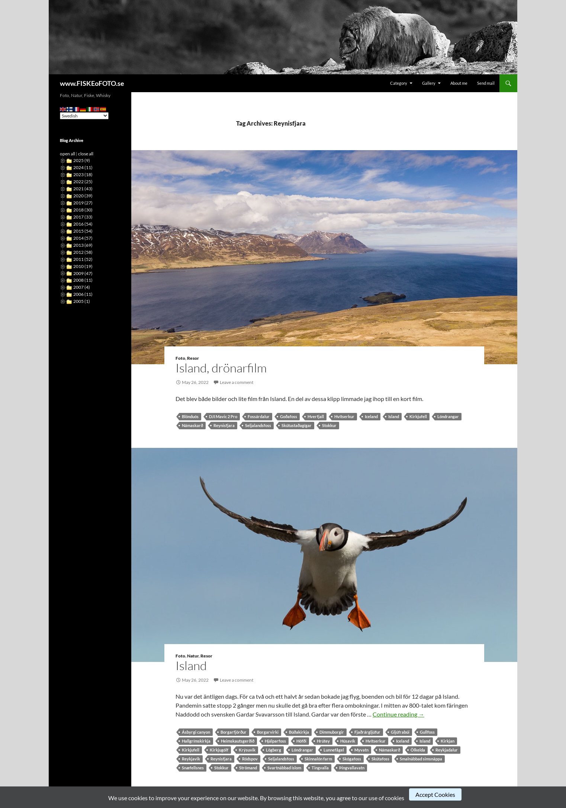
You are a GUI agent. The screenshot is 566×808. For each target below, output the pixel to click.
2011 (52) (83, 259)
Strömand (248, 767)
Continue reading (398, 714)
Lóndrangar (448, 416)
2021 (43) (83, 188)
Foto (180, 358)
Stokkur (329, 425)
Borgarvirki (268, 732)
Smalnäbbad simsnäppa (421, 758)
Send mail (486, 83)
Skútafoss (380, 758)
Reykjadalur (446, 749)
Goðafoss (288, 416)
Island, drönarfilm (221, 367)
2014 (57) (83, 238)
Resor (193, 358)
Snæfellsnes (193, 767)
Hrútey (323, 740)
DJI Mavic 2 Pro (223, 416)
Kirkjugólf (219, 749)
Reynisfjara (224, 425)
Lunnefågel (334, 749)
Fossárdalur (259, 416)
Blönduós (190, 416)
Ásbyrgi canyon (196, 732)
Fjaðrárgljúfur (367, 732)
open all (67, 153)
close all (85, 153)
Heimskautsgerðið (237, 740)
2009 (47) (83, 273)
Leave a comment (236, 382)
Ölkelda (418, 749)
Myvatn (361, 749)
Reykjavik (191, 758)
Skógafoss (352, 758)
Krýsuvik (247, 749)
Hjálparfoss (275, 740)
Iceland (371, 416)
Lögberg (273, 749)
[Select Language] (84, 115)
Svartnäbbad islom (284, 767)
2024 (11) (83, 167)
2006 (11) (83, 294)
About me (458, 83)
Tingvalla (320, 767)
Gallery (428, 83)
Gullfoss (427, 732)
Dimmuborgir (331, 732)
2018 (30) (83, 210)
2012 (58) (83, 252)
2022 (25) (83, 181)
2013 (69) (83, 245)
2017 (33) (83, 217)
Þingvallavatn (351, 767)
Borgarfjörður (234, 732)
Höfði (301, 740)
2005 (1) (81, 301)
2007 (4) (81, 287)
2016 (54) (83, 224)
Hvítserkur (344, 416)
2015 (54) (83, 231)
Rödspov (250, 758)
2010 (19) (83, 266)
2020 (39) (83, 195)
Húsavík (347, 740)
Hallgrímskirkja (196, 740)
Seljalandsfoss (258, 425)
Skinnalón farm (318, 758)
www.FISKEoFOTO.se (92, 83)
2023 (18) (83, 174)
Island (393, 416)
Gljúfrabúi (400, 732)
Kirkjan (447, 740)
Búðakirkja (299, 732)
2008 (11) (83, 280)
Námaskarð (192, 425)
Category (398, 83)
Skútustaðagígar (297, 425)
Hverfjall (316, 416)
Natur (193, 656)
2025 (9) (81, 160)
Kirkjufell (418, 416)
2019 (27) (83, 203)
